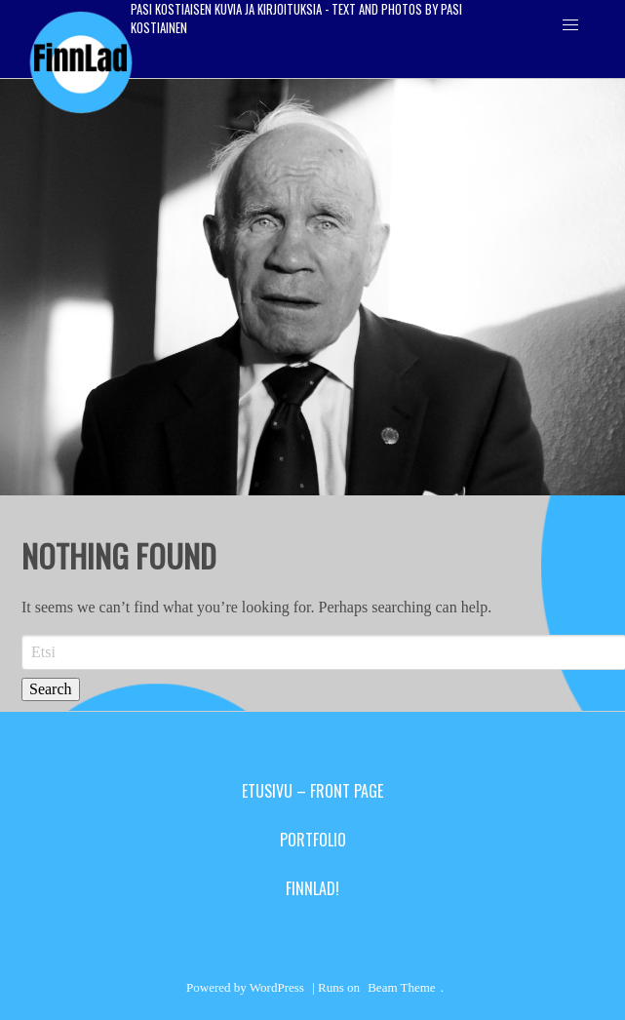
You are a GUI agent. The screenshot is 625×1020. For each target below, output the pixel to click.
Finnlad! (312, 888)
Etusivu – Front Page (312, 791)
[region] (312, 287)
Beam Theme (401, 987)
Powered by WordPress (245, 987)
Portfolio (313, 839)
